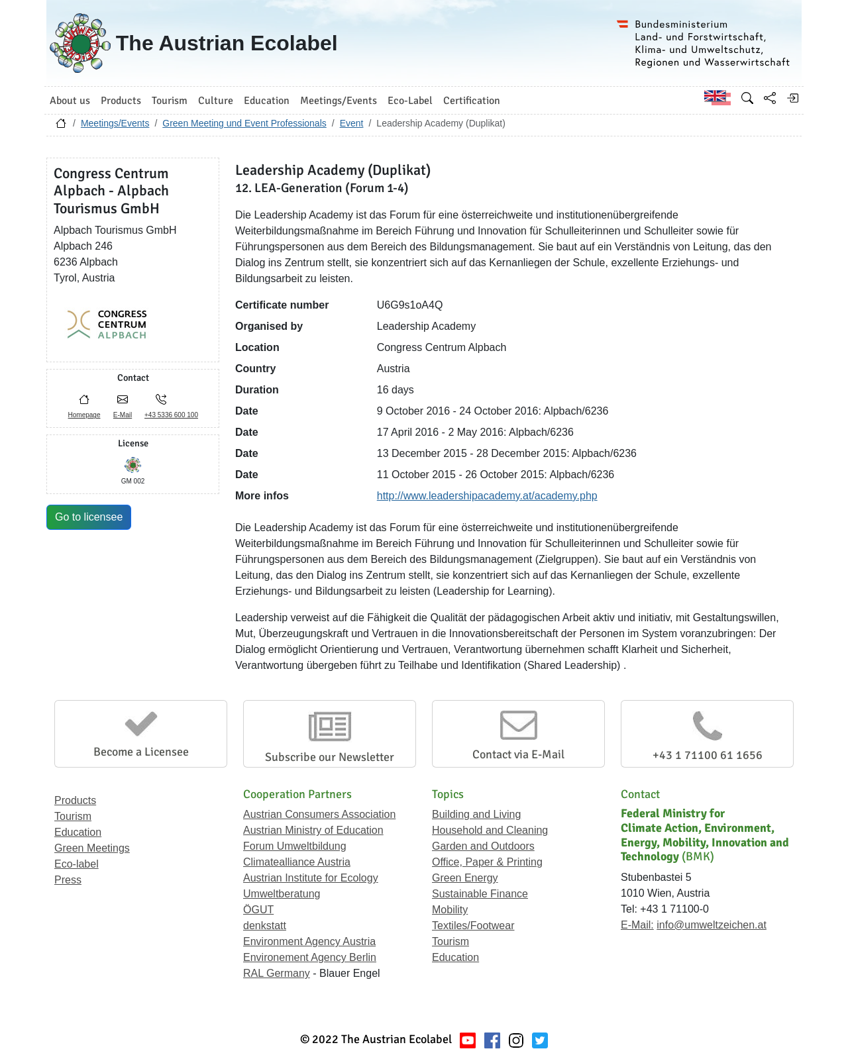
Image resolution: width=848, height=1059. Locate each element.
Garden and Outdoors (483, 846)
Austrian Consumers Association (319, 814)
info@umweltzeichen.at (712, 925)
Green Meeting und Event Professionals (244, 123)
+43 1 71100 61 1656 (708, 755)
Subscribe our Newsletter (329, 757)
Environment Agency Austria (309, 941)
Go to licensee (89, 517)
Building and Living (476, 814)
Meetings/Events (115, 123)
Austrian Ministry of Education (313, 830)
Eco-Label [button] (410, 100)
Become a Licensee (141, 751)
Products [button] (121, 100)
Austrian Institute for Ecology (310, 877)
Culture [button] (215, 100)
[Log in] (792, 98)
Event (352, 123)
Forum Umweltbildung (294, 846)
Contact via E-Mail (518, 754)
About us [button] (70, 100)
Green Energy (465, 877)
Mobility (450, 909)
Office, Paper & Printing (487, 862)
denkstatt (264, 925)
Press (67, 879)
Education (77, 832)
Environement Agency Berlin (309, 957)
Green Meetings (92, 848)
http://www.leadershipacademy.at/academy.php (487, 495)
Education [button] (267, 100)
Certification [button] (471, 100)
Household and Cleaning (490, 830)
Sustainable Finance (480, 893)
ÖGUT (258, 909)
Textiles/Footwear (473, 925)
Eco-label (76, 864)
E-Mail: (637, 925)
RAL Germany (276, 973)
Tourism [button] (169, 100)
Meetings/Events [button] (338, 100)
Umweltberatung (282, 893)
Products (75, 800)
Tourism (72, 816)
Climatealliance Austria (296, 862)
